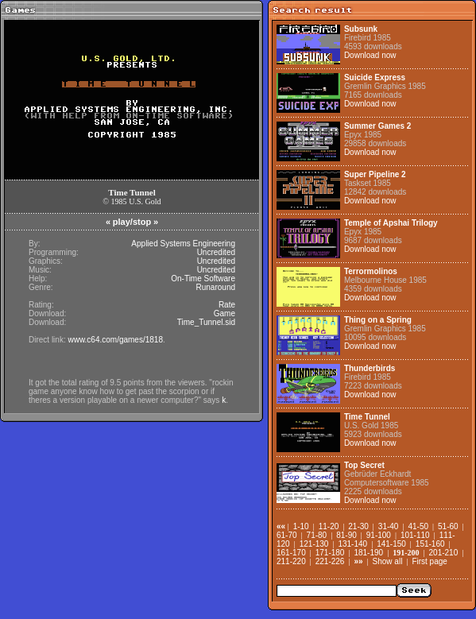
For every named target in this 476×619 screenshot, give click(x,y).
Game (224, 313)
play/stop (132, 221)
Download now (370, 55)
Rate (227, 304)
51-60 (448, 526)
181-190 (368, 552)
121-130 (314, 544)
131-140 (352, 544)
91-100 (378, 535)
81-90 (346, 535)
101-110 (415, 535)
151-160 (430, 544)
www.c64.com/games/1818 (115, 339)
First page (429, 561)
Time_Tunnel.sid (206, 322)
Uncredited (216, 252)
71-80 (317, 535)
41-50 (418, 526)
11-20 (329, 526)
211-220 (291, 561)
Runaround (215, 287)
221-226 (330, 561)
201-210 (444, 552)
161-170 (291, 552)
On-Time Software (203, 278)
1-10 (301, 526)
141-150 (391, 544)
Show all (388, 561)
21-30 (358, 526)
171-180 (330, 552)
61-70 (287, 535)
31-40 (388, 526)
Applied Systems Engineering (183, 243)
